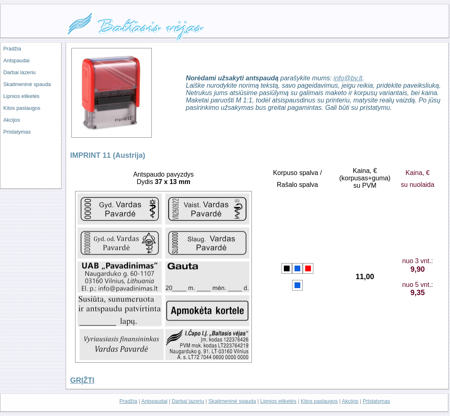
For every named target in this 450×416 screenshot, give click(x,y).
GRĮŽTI (82, 380)
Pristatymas (17, 132)
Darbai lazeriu (19, 72)
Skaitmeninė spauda (27, 84)
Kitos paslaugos (21, 108)
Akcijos (11, 120)
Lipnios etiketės (21, 96)
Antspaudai (16, 60)
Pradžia (12, 48)
